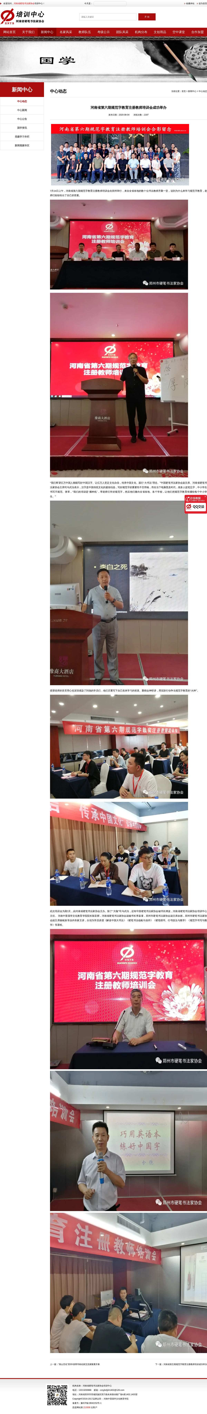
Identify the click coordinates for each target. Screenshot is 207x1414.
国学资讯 (22, 127)
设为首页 (203, 3)
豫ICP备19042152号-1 (91, 1403)
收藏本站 (190, 3)
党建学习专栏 (22, 136)
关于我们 (28, 32)
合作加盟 (197, 32)
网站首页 (9, 32)
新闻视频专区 (22, 145)
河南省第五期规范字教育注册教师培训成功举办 (185, 1364)
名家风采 (66, 32)
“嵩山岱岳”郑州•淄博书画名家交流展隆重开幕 (79, 1364)
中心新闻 (22, 110)
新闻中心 (47, 32)
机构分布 (141, 32)
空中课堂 (178, 32)
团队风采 (122, 32)
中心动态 (22, 101)
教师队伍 (84, 32)
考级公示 (103, 32)
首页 (184, 91)
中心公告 (22, 119)
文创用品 (160, 32)
